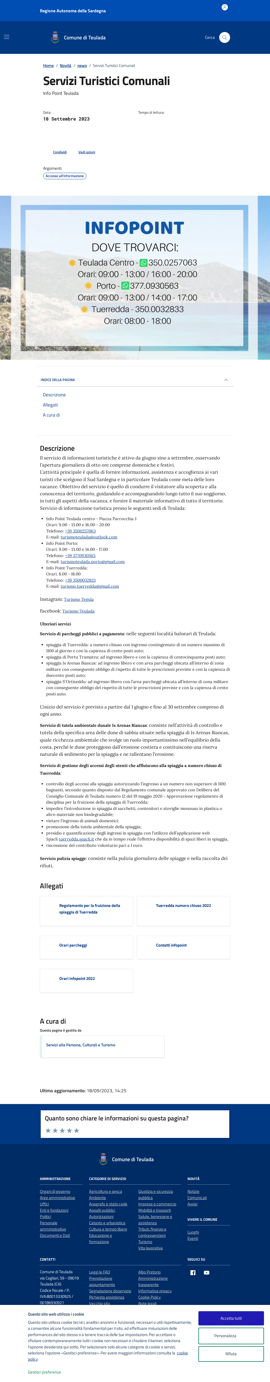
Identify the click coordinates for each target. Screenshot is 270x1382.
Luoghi (193, 1232)
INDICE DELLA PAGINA (135, 380)
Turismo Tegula (79, 599)
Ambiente (97, 1197)
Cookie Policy (149, 1297)
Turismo (145, 1241)
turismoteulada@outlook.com (89, 537)
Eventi (192, 1238)
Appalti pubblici (102, 1210)
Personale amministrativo (53, 1226)
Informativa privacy (155, 1291)
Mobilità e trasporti (154, 1210)
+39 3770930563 (80, 555)
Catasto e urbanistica (107, 1223)
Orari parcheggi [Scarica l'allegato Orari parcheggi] (73, 945)
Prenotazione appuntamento (102, 1281)
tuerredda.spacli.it (76, 839)
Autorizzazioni (101, 1216)
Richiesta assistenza (106, 1297)
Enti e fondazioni (54, 1210)
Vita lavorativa (150, 1248)
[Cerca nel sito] (224, 37)
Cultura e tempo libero (108, 1229)
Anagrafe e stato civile (108, 1204)
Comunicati (197, 1197)
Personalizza (231, 1336)
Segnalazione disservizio (110, 1291)
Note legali (147, 1303)
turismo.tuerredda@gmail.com (90, 586)
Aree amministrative (57, 1197)
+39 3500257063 (80, 531)
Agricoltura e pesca (105, 1191)
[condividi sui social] (55, 152)
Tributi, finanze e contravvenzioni (152, 1232)
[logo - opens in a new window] (14, 1372)
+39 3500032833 (80, 580)
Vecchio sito (99, 1303)
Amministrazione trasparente (153, 1281)
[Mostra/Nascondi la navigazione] (6, 37)
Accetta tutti (231, 1318)
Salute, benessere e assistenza (155, 1219)
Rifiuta (231, 1354)
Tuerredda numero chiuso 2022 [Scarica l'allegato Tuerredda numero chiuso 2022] (183, 905)
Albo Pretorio (149, 1272)
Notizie (193, 1191)
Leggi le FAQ (99, 1272)
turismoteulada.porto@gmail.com (93, 561)
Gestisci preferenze (50, 1372)
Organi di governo (55, 1191)
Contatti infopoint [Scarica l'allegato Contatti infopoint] (171, 945)
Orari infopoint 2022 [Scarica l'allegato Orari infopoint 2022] (77, 978)
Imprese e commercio (157, 1204)
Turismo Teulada (78, 611)
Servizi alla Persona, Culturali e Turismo (80, 1045)
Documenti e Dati (55, 1235)
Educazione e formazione (100, 1238)
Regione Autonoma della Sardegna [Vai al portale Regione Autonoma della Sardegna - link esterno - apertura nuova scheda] (73, 10)
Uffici (44, 1204)
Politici (45, 1216)
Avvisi (192, 1204)
